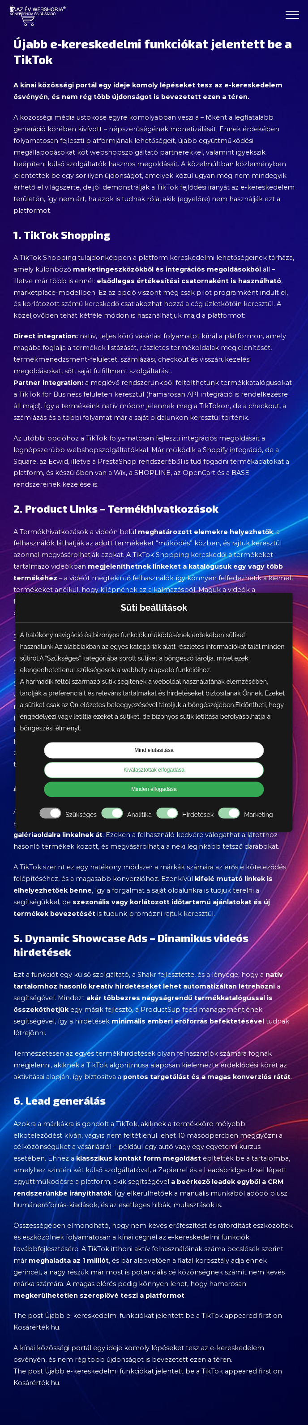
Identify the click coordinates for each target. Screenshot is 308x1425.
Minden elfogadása (153, 789)
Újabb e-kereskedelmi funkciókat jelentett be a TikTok (134, 1316)
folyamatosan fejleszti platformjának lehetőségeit (94, 141)
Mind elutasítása (153, 750)
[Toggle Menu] (292, 15)
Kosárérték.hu (36, 1327)
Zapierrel (173, 1170)
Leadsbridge (224, 1170)
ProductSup (160, 1010)
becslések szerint (255, 1249)
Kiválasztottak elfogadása (154, 770)
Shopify (215, 450)
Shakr (146, 975)
